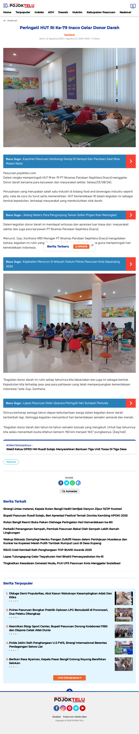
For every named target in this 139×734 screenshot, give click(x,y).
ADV (51, 12)
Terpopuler (23, 12)
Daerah (63, 12)
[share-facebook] (60, 482)
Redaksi (56, 716)
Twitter (77, 709)
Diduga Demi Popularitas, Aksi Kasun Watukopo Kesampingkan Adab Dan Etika (60, 595)
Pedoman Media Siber (75, 716)
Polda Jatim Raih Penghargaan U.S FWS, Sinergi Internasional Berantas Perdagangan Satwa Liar (58, 644)
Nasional (125, 12)
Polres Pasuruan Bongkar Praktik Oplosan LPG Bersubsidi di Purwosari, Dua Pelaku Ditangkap (58, 611)
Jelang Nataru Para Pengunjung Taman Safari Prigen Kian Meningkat (70, 215)
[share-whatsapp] (72, 482)
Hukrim (77, 12)
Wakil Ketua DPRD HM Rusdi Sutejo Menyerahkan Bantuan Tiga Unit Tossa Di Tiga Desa (66, 449)
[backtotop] (69, 692)
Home (7, 12)
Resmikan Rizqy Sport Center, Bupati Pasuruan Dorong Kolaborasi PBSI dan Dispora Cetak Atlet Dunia (58, 628)
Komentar (69, 491)
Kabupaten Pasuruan (101, 12)
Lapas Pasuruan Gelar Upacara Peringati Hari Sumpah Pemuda (65, 403)
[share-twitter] (66, 482)
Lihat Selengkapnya (69, 677)
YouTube (85, 709)
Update (81, 246)
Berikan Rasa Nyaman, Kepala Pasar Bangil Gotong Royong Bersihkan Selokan (57, 661)
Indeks (39, 12)
